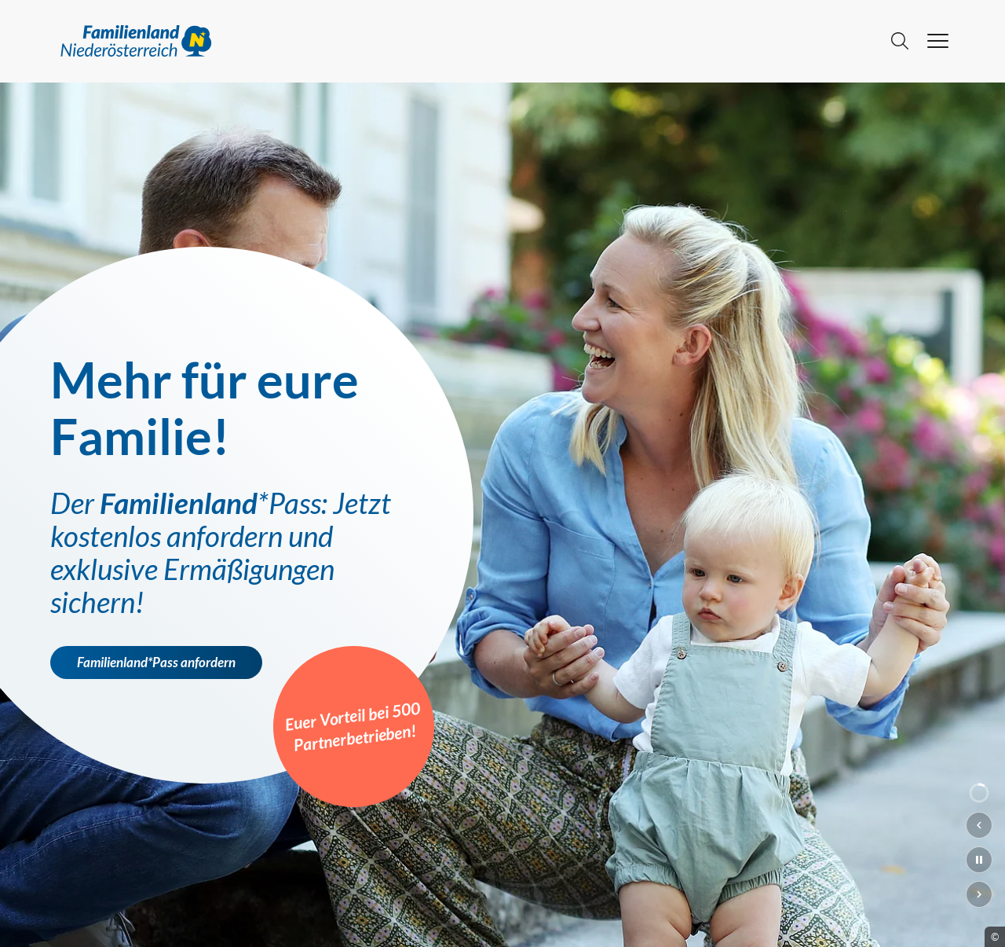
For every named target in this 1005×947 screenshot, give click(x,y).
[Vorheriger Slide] (979, 825)
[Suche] (899, 41)
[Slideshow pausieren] (979, 859)
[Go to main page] (464, 41)
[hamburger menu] (937, 41)
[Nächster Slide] (979, 894)
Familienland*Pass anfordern (156, 662)
